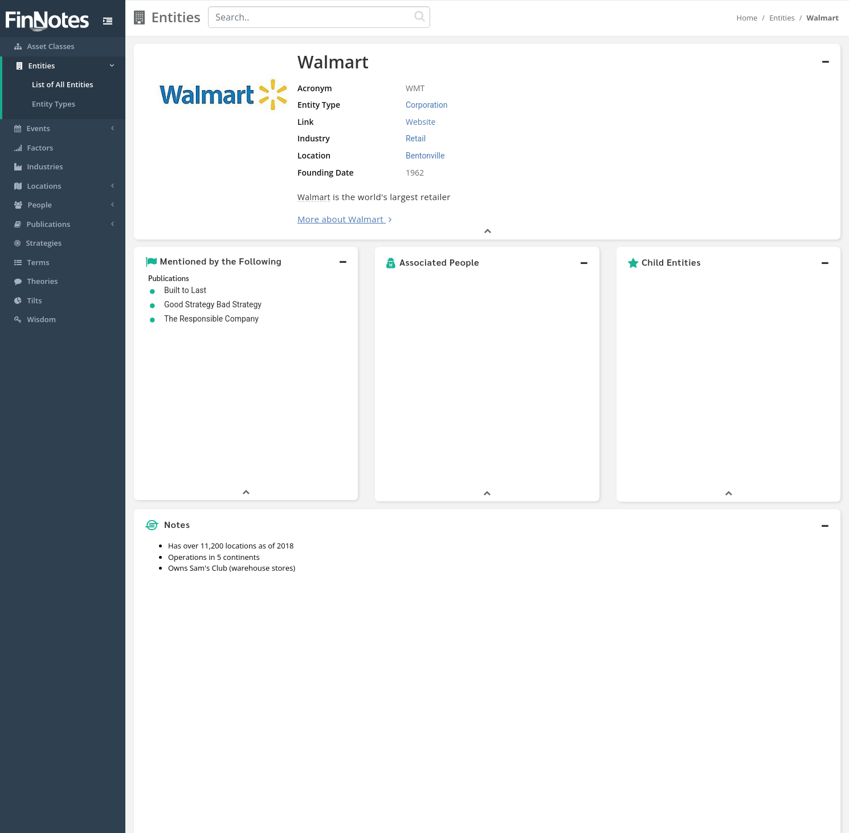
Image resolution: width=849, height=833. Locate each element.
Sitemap (384, 821)
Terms (477, 821)
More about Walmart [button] (340, 219)
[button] (245, 261)
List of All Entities (62, 84)
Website (420, 121)
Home (747, 18)
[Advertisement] (750, 547)
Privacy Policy (432, 821)
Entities (782, 18)
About (349, 821)
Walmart (313, 197)
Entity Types (53, 104)
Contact (512, 821)
